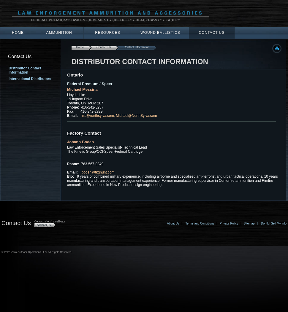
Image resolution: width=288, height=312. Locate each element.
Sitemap (249, 223)
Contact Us (212, 33)
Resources (107, 33)
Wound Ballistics (160, 33)
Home (18, 33)
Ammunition (59, 33)
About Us (173, 223)
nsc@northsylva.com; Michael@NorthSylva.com (119, 116)
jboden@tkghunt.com (98, 172)
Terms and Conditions (200, 223)
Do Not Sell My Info (274, 223)
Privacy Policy (229, 223)
